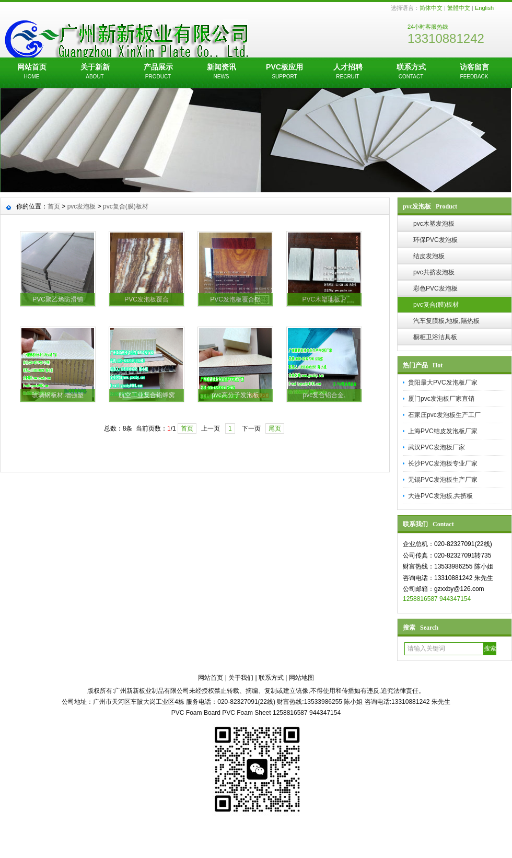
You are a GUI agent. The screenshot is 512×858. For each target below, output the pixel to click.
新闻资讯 (221, 72)
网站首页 (31, 72)
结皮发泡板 (429, 256)
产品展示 (158, 72)
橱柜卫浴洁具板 (435, 337)
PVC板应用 (284, 72)
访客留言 (474, 72)
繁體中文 (458, 8)
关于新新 (94, 72)
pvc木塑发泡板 (434, 223)
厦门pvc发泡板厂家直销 (441, 398)
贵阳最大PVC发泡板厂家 (443, 382)
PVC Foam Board (195, 712)
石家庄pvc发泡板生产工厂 (444, 415)
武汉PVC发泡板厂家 (436, 447)
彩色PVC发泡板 (435, 288)
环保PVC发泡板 (435, 240)
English (484, 8)
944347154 (455, 598)
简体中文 (431, 8)
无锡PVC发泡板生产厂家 (443, 479)
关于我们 (240, 677)
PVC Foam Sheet (246, 712)
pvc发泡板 (81, 206)
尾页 (275, 428)
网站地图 (301, 677)
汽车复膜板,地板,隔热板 (446, 320)
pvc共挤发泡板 (434, 272)
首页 (54, 206)
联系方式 (411, 72)
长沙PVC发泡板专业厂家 (443, 463)
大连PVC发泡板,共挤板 (440, 496)
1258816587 (420, 598)
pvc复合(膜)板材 (436, 304)
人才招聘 (347, 72)
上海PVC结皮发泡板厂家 (443, 431)
